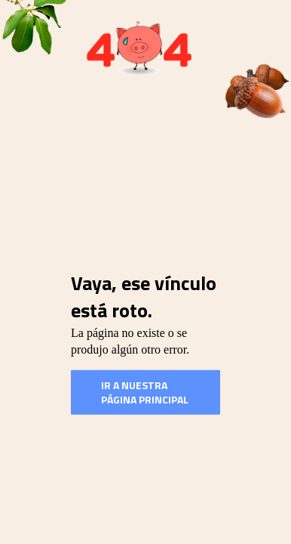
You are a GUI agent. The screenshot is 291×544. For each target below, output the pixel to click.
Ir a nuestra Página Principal (144, 391)
